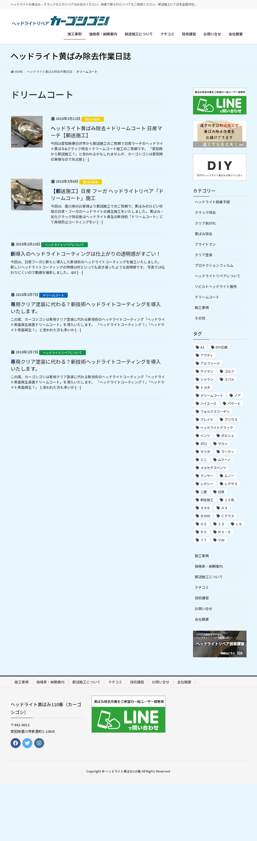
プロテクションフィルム (214, 265)
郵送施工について (209, 576)
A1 (202, 347)
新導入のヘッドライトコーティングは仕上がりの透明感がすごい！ (86, 253)
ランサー (206, 475)
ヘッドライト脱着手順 (212, 201)
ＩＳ (221, 524)
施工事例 (202, 307)
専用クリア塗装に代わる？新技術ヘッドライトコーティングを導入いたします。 (86, 307)
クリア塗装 (203, 254)
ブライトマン (205, 244)
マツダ (205, 451)
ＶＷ (221, 540)
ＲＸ (203, 532)
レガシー (206, 483)
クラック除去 (205, 212)
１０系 (229, 499)
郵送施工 (206, 499)
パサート (233, 403)
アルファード (210, 363)
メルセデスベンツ (213, 467)
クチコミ (202, 587)
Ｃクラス (227, 515)
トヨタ (205, 387)
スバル (229, 379)
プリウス (230, 419)
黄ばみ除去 (92, 119)
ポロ (203, 443)
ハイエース (208, 403)
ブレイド (206, 419)
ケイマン (206, 371)
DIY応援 (221, 347)
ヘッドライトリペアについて (64, 244)
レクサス (230, 483)
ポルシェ (227, 435)
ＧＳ (203, 524)
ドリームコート (53, 295)
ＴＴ (203, 540)
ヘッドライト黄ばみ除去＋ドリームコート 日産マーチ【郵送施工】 (106, 131)
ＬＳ (238, 524)
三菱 (203, 491)
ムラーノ (224, 459)
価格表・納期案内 (209, 566)
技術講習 (202, 597)
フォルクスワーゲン (215, 411)
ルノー (229, 475)
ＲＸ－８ (224, 532)
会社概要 (202, 619)
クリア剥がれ (205, 223)
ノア (237, 395)
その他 (200, 317)
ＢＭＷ (205, 515)
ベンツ (205, 435)
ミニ (203, 459)
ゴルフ (229, 371)
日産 (221, 491)
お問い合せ (203, 608)
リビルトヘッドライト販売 (216, 286)
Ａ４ (224, 507)
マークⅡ (227, 451)
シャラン (206, 379)
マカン (223, 443)
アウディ (206, 355)
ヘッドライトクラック (216, 427)
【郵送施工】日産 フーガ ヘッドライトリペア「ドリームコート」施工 (107, 194)
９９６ (205, 507)
